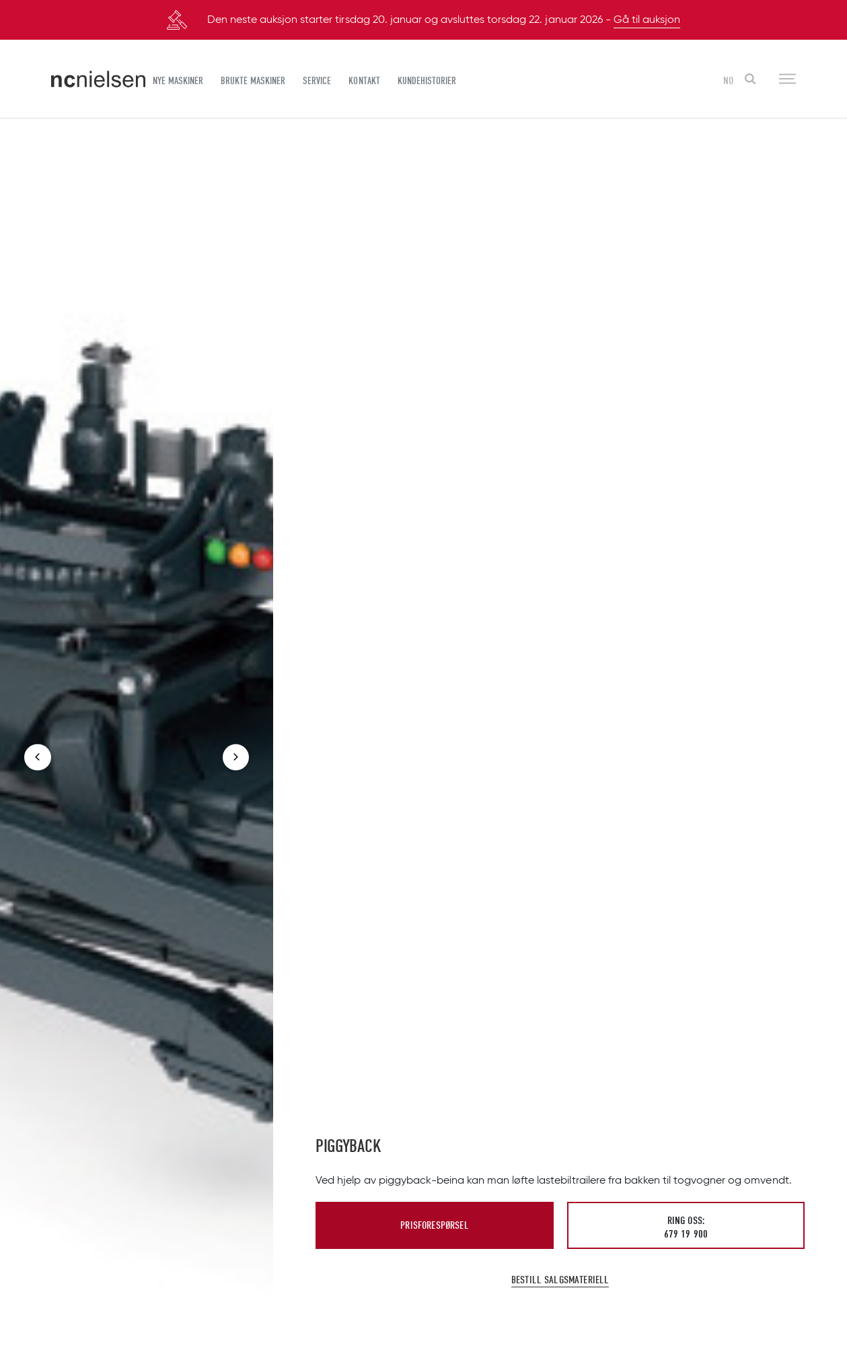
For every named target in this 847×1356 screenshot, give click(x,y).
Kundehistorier (427, 81)
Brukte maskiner (253, 81)
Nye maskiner (178, 81)
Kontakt (363, 81)
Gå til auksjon (647, 20)
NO (728, 81)
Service (317, 81)
